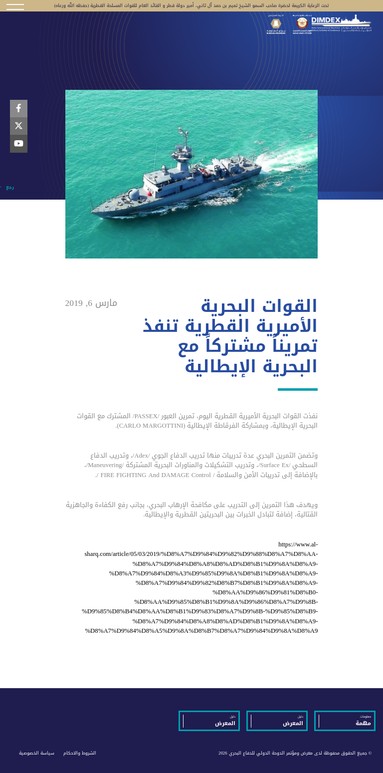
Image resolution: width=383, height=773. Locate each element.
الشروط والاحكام (79, 753)
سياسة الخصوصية (36, 753)
